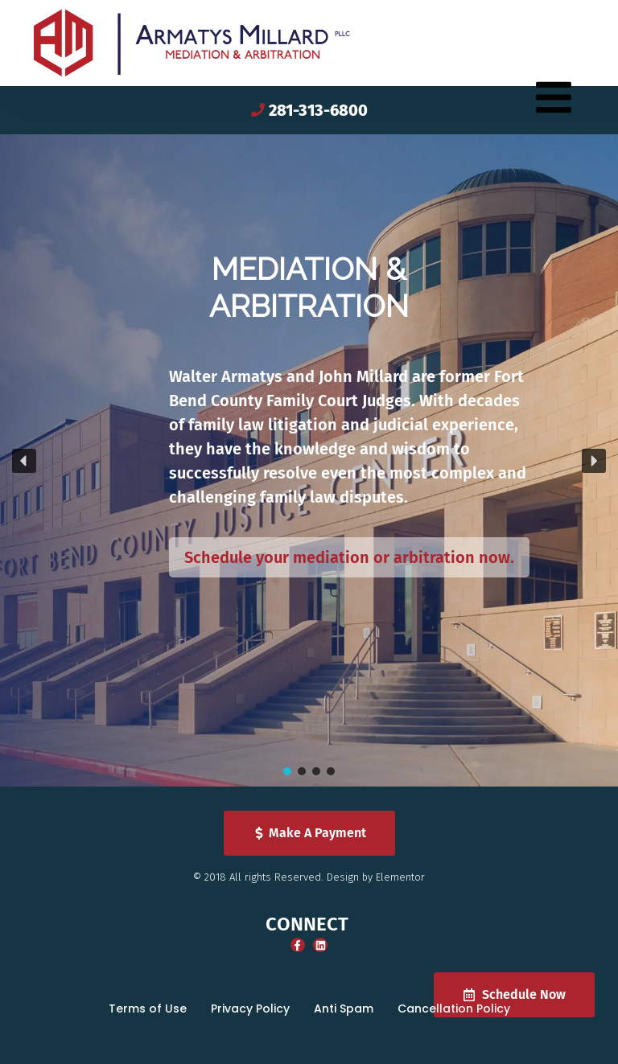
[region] (309, 460)
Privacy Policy (250, 1008)
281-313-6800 (318, 110)
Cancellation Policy (454, 1008)
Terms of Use (148, 1008)
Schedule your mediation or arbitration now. (349, 557)
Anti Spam (343, 1008)
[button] (24, 461)
